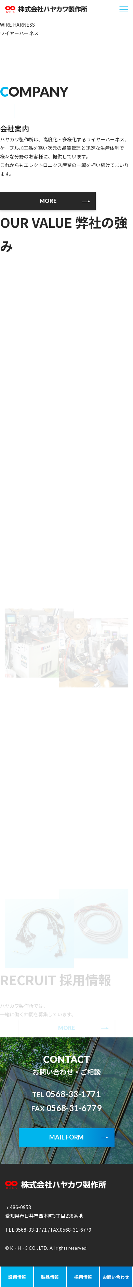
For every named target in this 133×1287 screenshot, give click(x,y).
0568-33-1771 (66, 1094)
